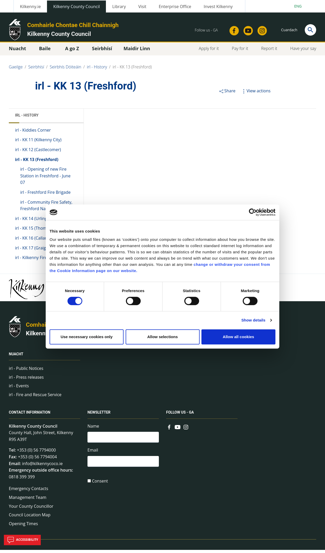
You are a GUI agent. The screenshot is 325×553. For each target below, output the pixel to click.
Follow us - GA (180, 415)
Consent (100, 485)
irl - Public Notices (26, 371)
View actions (255, 94)
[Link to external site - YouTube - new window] (246, 29)
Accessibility (22, 540)
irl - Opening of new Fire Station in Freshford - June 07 (45, 178)
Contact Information (29, 415)
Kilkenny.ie (30, 6)
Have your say (303, 51)
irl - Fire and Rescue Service (35, 397)
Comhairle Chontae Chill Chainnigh (73, 25)
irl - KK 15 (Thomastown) (38, 231)
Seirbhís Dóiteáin (65, 70)
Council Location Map (29, 517)
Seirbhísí (36, 70)
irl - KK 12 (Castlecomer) (38, 152)
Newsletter (99, 415)
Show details (253, 320)
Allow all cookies (238, 337)
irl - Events (19, 388)
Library (119, 6)
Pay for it (240, 51)
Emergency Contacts (28, 491)
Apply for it (209, 51)
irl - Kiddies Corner (33, 133)
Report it (269, 51)
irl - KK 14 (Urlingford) (36, 221)
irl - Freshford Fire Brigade (45, 195)
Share (227, 94)
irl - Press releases (26, 380)
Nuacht (16, 357)
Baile (45, 51)
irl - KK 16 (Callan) (32, 241)
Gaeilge (16, 70)
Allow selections (162, 337)
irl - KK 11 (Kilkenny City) (38, 143)
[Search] (310, 30)
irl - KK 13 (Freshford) (132, 70)
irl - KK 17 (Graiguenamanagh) (44, 251)
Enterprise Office (175, 6)
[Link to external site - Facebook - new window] (232, 29)
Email (92, 454)
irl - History (97, 70)
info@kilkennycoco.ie (42, 466)
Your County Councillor (31, 509)
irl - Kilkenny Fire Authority (40, 260)
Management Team (27, 500)
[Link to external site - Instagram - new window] (261, 29)
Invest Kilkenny (218, 6)
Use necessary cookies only (86, 337)
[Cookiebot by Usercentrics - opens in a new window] (252, 212)
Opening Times (23, 526)
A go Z (72, 51)
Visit (142, 6)
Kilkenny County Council (76, 6)
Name (93, 429)
